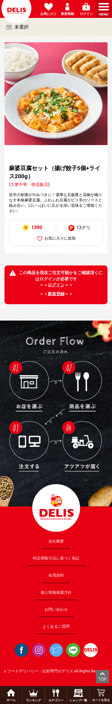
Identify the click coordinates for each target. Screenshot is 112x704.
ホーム (11, 695)
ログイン (56, 284)
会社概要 (56, 541)
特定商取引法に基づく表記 (56, 558)
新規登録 (56, 293)
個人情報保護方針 (56, 592)
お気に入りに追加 (56, 238)
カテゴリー (55, 695)
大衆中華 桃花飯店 (29, 184)
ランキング (33, 695)
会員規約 (56, 575)
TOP (103, 679)
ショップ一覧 (78, 695)
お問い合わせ (56, 609)
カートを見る (101, 695)
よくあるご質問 (56, 626)
